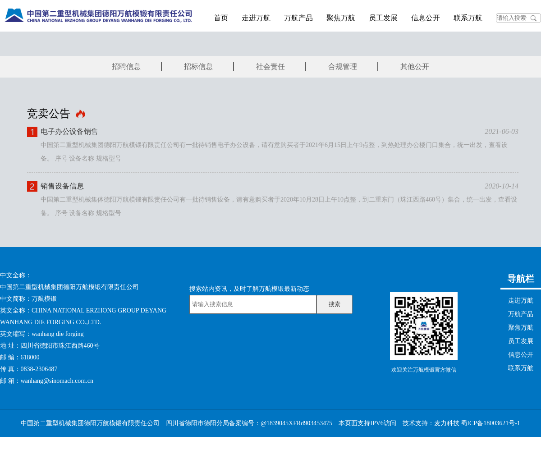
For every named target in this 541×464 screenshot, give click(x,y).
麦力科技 (446, 423)
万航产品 (298, 18)
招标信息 (198, 66)
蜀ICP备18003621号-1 (490, 423)
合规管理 (342, 66)
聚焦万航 (340, 18)
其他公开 (414, 66)
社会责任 (270, 66)
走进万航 (256, 18)
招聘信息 (126, 66)
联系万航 (468, 18)
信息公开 (425, 18)
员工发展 (383, 18)
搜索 (334, 304)
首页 (221, 18)
